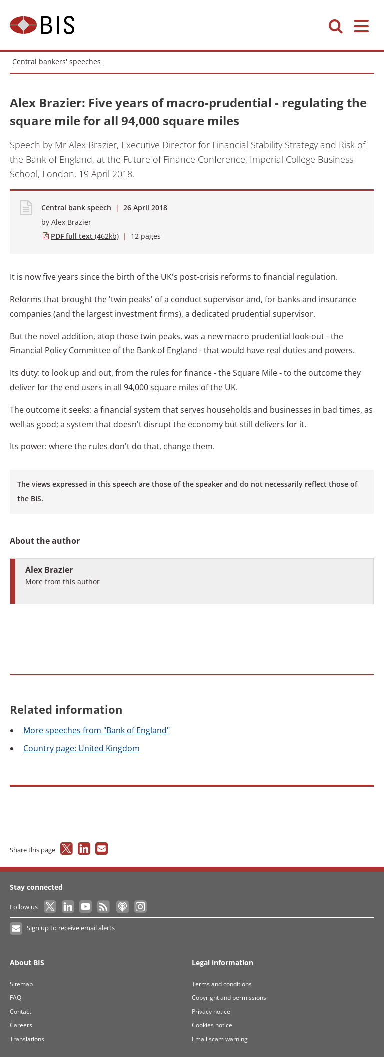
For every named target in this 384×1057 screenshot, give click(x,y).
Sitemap (21, 984)
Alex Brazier (72, 222)
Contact (21, 1011)
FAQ (16, 997)
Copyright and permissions (229, 997)
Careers (21, 1025)
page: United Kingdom (82, 748)
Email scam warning (220, 1039)
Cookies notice (212, 1025)
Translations (27, 1039)
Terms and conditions (222, 984)
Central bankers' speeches (56, 61)
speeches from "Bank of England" (97, 730)
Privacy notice (211, 1011)
